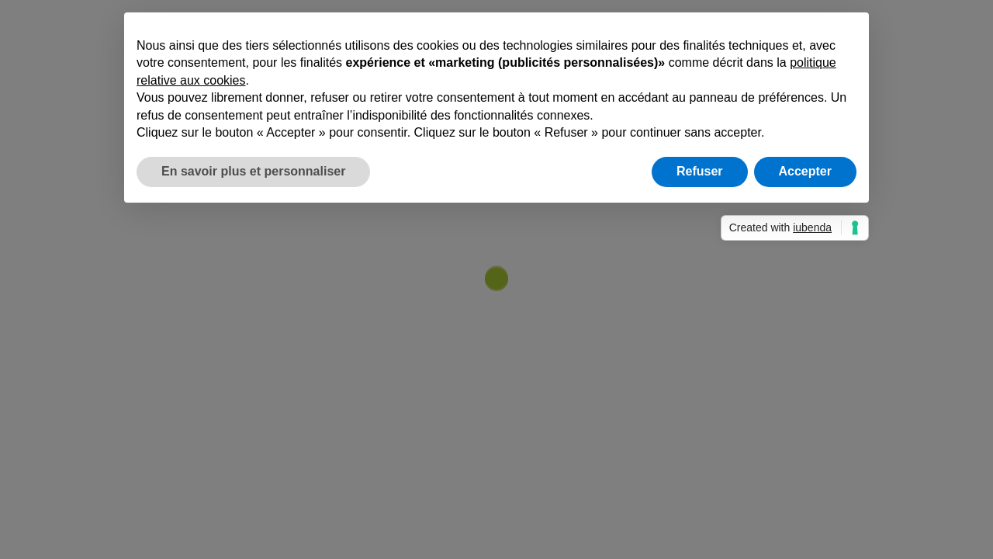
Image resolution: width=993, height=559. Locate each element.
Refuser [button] (699, 171)
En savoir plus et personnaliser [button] (253, 171)
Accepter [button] (805, 171)
